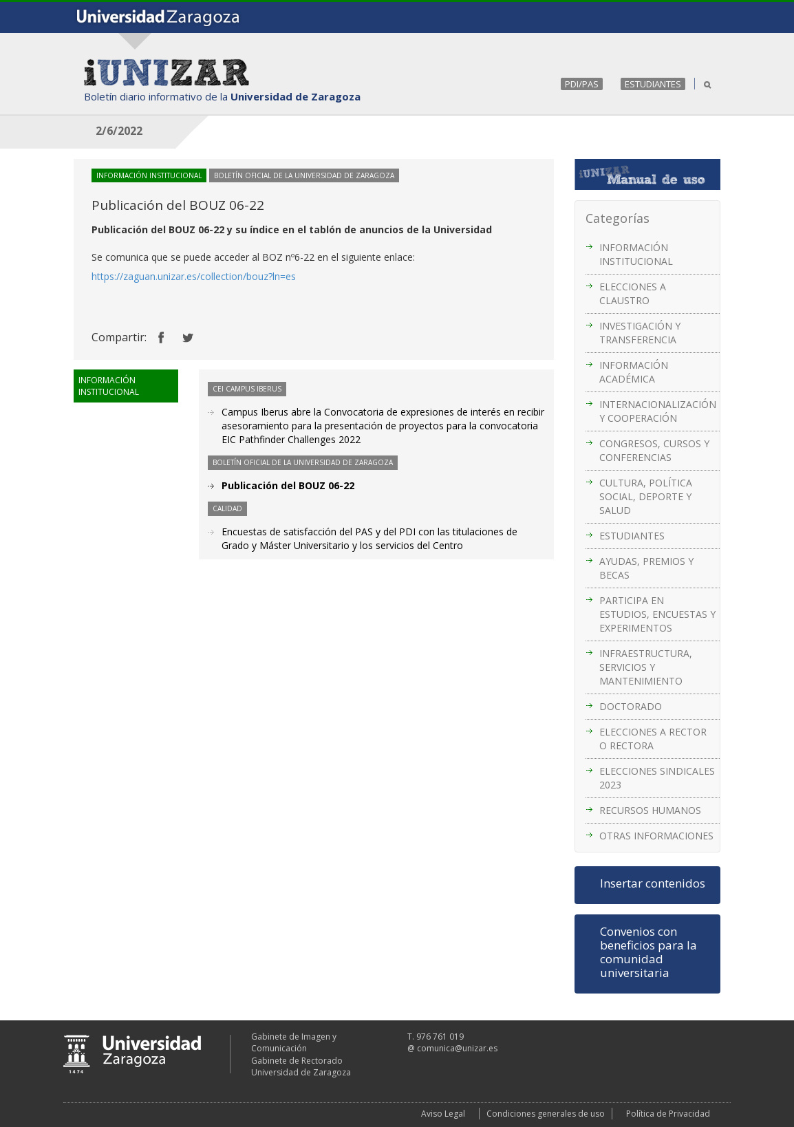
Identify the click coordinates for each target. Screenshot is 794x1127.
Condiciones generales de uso (545, 1113)
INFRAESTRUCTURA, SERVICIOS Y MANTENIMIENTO (645, 667)
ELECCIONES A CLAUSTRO (632, 293)
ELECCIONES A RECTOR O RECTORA (653, 738)
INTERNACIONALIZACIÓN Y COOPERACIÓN (657, 411)
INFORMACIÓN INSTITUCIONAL (636, 254)
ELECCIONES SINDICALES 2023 (657, 777)
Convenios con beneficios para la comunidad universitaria (648, 952)
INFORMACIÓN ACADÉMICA (633, 371)
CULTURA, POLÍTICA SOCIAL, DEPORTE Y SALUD (645, 496)
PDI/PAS (582, 84)
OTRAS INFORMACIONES (656, 835)
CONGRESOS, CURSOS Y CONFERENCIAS (654, 450)
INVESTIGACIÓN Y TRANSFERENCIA (639, 332)
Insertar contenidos (652, 883)
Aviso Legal (443, 1113)
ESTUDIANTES (653, 84)
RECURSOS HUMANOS (650, 810)
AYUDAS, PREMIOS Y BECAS (646, 568)
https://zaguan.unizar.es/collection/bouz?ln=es (194, 276)
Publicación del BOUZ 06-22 (288, 485)
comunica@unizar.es (457, 1048)
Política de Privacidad (668, 1113)
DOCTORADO (630, 706)
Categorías (618, 218)
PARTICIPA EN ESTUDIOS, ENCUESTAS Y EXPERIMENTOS (657, 614)
